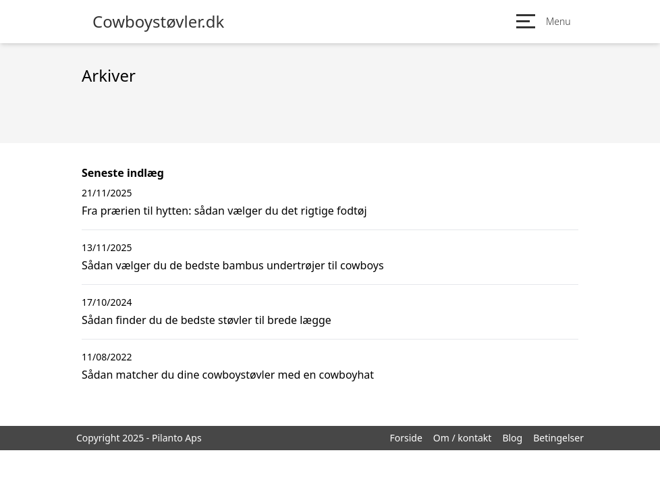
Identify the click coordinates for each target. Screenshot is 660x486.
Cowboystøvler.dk (158, 21)
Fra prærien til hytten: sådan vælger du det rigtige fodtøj (224, 210)
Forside (405, 437)
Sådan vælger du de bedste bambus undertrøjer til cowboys (233, 265)
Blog (512, 437)
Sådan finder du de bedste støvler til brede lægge (206, 320)
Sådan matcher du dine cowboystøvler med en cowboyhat (228, 374)
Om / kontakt (462, 437)
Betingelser (558, 437)
